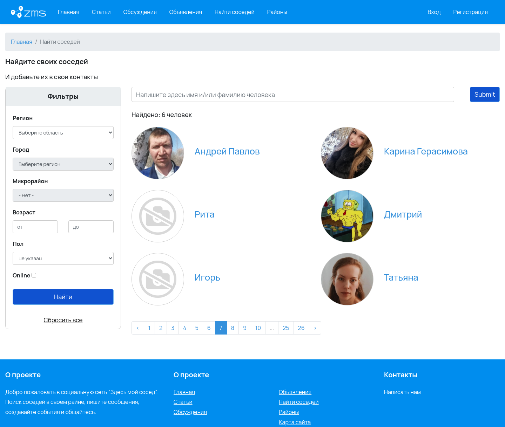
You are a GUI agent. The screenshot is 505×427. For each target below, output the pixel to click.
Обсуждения (140, 12)
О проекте (191, 374)
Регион (23, 118)
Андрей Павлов (227, 151)
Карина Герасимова (426, 151)
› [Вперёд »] (315, 328)
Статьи (101, 12)
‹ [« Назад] (138, 328)
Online (21, 275)
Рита (205, 214)
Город (21, 149)
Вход (434, 12)
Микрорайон (30, 181)
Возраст (24, 212)
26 (301, 328)
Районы (277, 12)
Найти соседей (235, 12)
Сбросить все (63, 320)
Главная (68, 12)
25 (286, 328)
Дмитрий (403, 214)
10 (258, 328)
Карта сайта (295, 422)
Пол (18, 244)
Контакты (400, 374)
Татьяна (401, 277)
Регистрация (470, 12)
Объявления (185, 12)
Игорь (207, 277)
